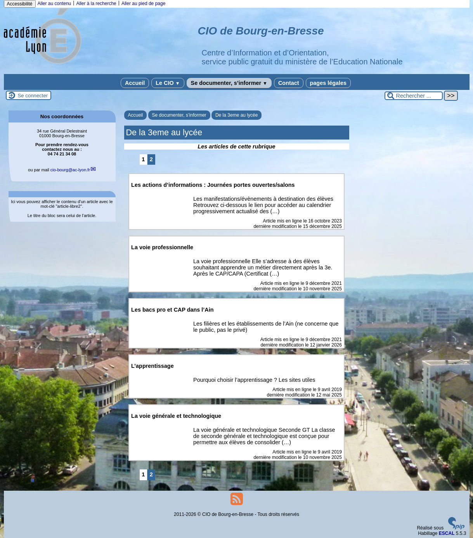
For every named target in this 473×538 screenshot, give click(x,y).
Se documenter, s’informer (229, 83)
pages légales (328, 83)
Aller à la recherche (96, 3)
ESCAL (447, 533)
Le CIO (168, 83)
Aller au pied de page (143, 3)
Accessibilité (20, 4)
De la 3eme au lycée (236, 115)
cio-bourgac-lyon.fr (70, 169)
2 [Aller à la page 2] (151, 159)
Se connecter (33, 95)
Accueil (135, 83)
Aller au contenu (54, 3)
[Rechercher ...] (414, 95)
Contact (288, 83)
